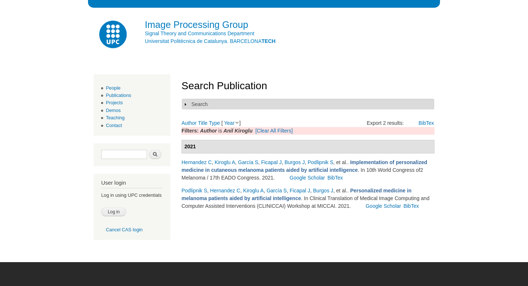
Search (199, 104)
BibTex (426, 123)
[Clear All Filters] (274, 131)
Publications (118, 95)
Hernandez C (197, 162)
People (113, 88)
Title (203, 123)
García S (248, 162)
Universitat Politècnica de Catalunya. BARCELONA (210, 41)
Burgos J (295, 162)
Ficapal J (271, 162)
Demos (113, 110)
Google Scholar (307, 178)
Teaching (115, 117)
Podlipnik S (320, 162)
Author (189, 123)
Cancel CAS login (124, 229)
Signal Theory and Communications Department (199, 33)
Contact (114, 125)
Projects (114, 102)
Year (229, 123)
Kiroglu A (224, 162)
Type (214, 123)
